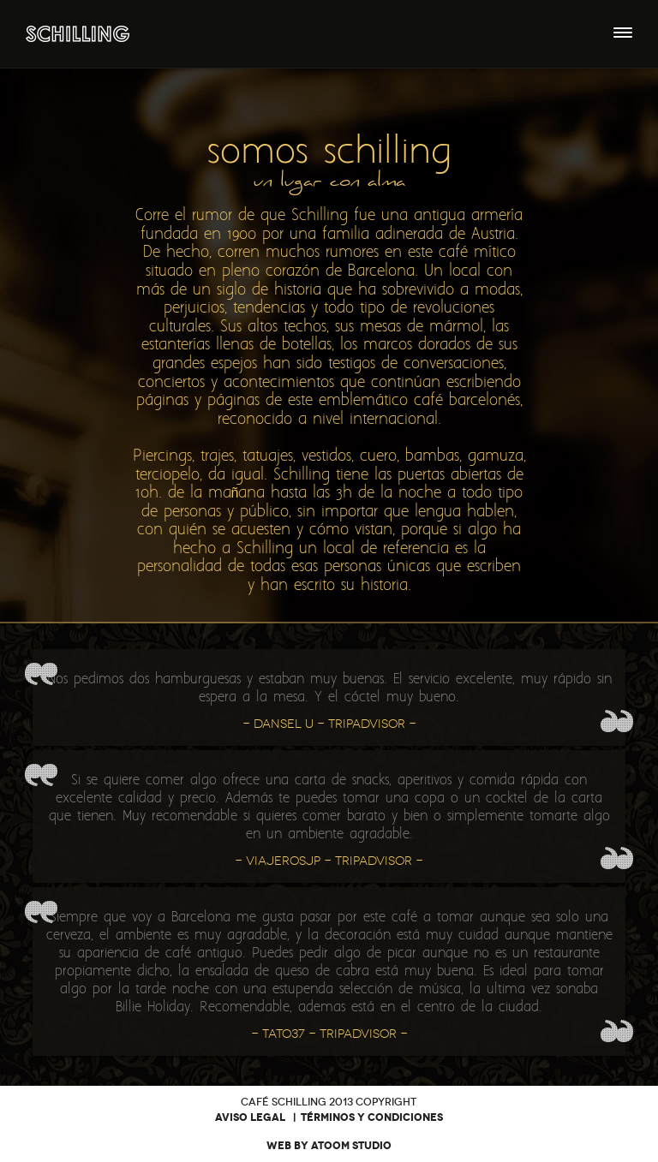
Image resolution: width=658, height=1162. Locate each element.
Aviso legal (250, 1117)
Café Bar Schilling (77, 34)
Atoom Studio (351, 1146)
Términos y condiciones (372, 1117)
